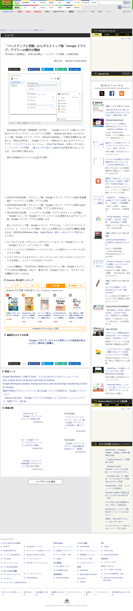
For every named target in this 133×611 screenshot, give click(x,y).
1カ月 (127, 35)
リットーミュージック (64, 547)
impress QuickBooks (111, 555)
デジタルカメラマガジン (12, 574)
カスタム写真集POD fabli (113, 574)
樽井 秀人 (58, 61)
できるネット (8, 578)
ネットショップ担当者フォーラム (38, 551)
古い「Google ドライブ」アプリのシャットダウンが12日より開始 (31, 442)
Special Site (103, 74)
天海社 (106, 547)
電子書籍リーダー (76, 286)
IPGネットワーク (107, 566)
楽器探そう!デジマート (64, 551)
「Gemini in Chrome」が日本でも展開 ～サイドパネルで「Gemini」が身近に (117, 264)
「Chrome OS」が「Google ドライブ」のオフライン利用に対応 (31, 416)
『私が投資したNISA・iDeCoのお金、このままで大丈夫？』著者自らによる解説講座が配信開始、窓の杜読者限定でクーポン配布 (117, 315)
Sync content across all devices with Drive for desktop (29, 380)
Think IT (6, 547)
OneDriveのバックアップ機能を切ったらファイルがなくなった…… (117, 512)
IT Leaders (7, 559)
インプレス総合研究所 (11, 555)
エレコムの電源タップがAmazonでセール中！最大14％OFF (116, 290)
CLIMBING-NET (62, 570)
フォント (108, 12)
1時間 (97, 35)
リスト (24, 69)
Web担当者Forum (9, 551)
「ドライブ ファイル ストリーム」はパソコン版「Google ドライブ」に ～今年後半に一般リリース (74, 422)
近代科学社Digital (62, 578)
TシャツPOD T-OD (63, 555)
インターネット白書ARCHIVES (14, 582)
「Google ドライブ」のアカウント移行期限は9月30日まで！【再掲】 (74, 446)
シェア (36, 69)
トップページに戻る (45, 481)
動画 (100, 12)
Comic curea (108, 551)
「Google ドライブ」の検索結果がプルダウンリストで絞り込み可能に (31, 463)
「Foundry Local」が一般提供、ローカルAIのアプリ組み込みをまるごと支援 (117, 479)
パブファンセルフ (110, 562)
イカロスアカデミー (87, 563)
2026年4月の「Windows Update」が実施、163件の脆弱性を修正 (117, 452)
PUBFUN (104, 559)
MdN (79, 567)
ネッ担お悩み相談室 (10, 567)
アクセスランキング (106, 31)
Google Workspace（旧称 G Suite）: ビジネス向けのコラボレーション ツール (41, 376)
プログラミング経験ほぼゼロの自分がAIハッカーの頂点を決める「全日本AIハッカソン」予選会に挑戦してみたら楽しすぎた (117, 338)
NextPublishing (31, 578)
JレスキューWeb (86, 559)
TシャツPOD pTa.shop (112, 570)
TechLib (83, 582)
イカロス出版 (82, 543)
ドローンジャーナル (10, 563)
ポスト (16, 69)
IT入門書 (55, 286)
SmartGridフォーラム (34, 547)
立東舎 (58, 559)
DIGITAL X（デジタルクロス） (37, 563)
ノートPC (15, 286)
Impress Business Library (35, 555)
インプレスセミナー (33, 559)
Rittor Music (58, 543)
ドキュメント (82, 12)
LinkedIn (76, 69)
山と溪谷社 (58, 563)
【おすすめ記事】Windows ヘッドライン (114, 444)
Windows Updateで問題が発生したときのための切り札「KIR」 (117, 495)
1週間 (117, 35)
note (62, 69)
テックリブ (81, 578)
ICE (102, 543)
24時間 (106, 35)
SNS (92, 12)
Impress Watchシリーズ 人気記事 (112, 401)
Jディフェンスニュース (88, 551)
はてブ (49, 69)
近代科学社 (58, 574)
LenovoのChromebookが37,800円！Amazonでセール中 (117, 242)
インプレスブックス (33, 574)
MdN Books (84, 570)
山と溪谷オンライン (63, 566)
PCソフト (35, 286)
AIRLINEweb (84, 547)
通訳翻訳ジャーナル (87, 555)
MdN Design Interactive (88, 574)
